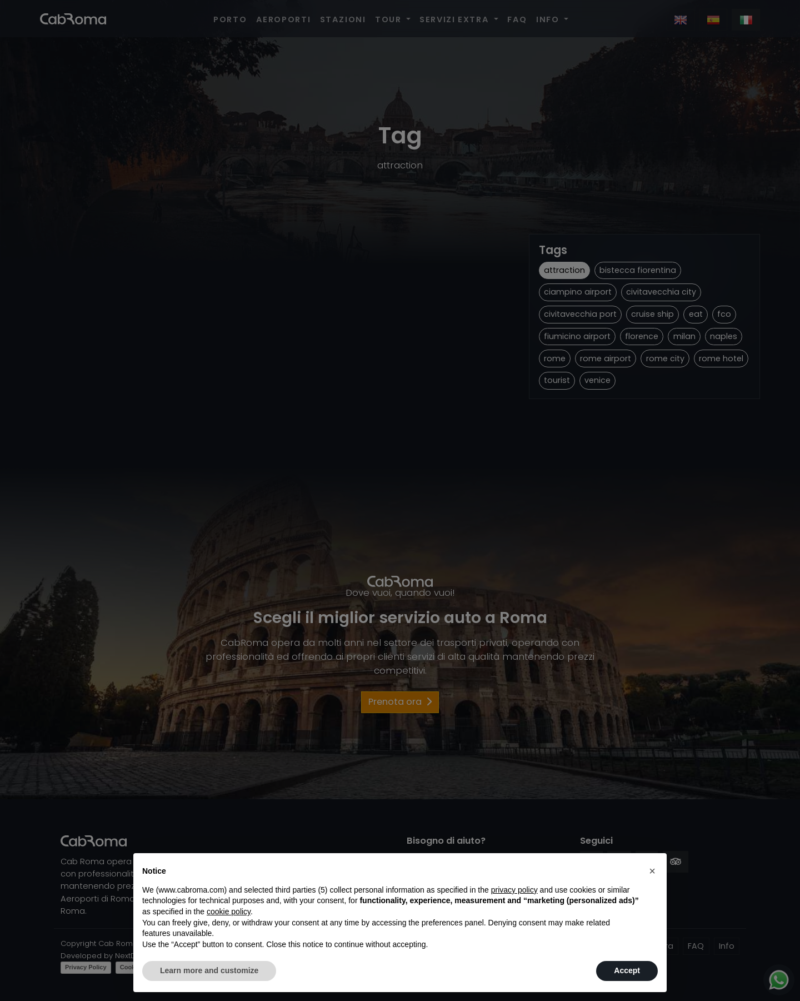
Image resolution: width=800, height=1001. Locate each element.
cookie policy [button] (229, 911)
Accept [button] (627, 970)
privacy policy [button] (514, 889)
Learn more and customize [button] (209, 970)
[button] (652, 871)
